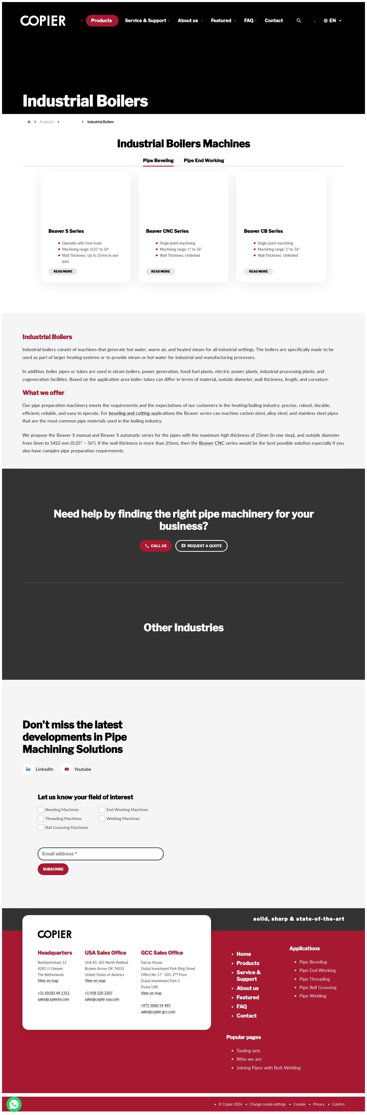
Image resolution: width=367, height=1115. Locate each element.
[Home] (29, 122)
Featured (248, 997)
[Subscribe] (53, 869)
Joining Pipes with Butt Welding (268, 1067)
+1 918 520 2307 (98, 993)
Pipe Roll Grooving (317, 987)
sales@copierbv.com (53, 999)
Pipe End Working (317, 970)
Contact (247, 1016)
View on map (48, 980)
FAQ (242, 1007)
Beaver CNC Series (167, 231)
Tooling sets (248, 1050)
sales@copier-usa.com (102, 999)
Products (248, 963)
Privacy (318, 1104)
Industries (70, 122)
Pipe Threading (314, 979)
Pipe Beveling (313, 962)
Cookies (299, 1104)
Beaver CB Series (263, 231)
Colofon (338, 1104)
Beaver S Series (66, 231)
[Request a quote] (201, 546)
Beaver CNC (212, 443)
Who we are (249, 1059)
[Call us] (156, 546)
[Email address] (101, 854)
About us (248, 988)
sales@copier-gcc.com (158, 1011)
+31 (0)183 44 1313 (53, 993)
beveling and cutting (129, 413)
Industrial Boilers (100, 122)
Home (244, 954)
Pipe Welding (312, 995)
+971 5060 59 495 (156, 1005)
